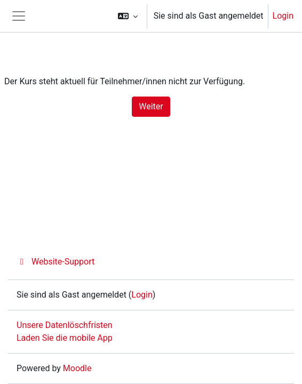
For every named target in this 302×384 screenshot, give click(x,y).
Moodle (77, 368)
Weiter (151, 106)
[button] (128, 16)
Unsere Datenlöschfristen (65, 325)
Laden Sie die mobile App (65, 338)
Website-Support (55, 262)
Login (283, 16)
